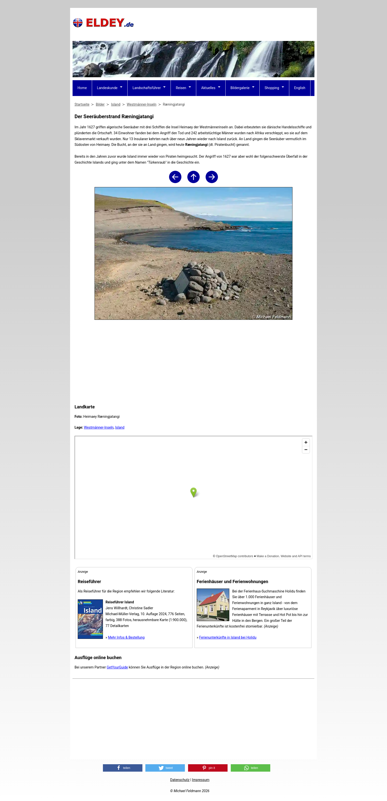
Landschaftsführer (147, 88)
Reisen (181, 88)
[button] (122, 768)
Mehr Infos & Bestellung (126, 637)
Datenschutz (180, 780)
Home (82, 88)
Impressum (200, 780)
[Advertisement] (224, 22)
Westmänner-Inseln (99, 427)
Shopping (272, 88)
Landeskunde (107, 88)
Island (119, 427)
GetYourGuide (117, 667)
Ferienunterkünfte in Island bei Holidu (227, 637)
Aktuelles (208, 88)
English (299, 88)
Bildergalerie (240, 88)
